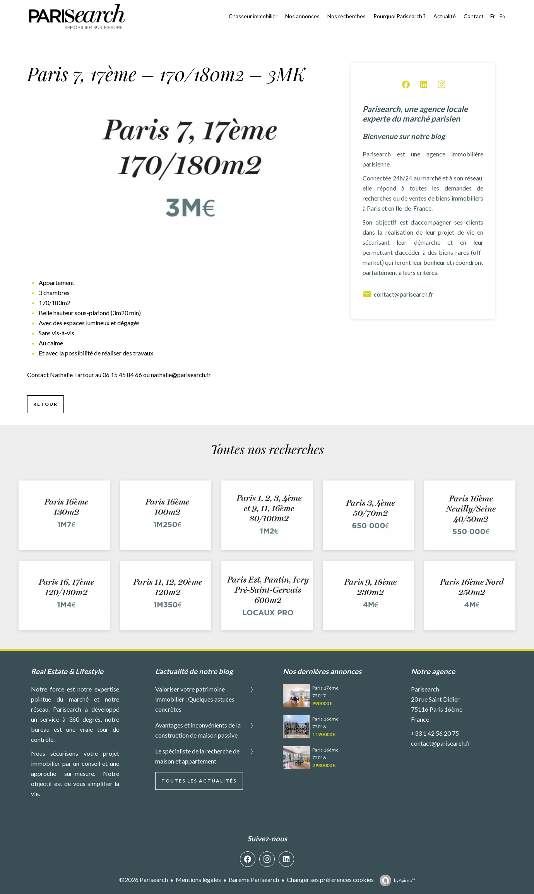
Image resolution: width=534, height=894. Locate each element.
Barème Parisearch (254, 879)
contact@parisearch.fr (398, 294)
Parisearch (425, 689)
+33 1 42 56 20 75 (435, 733)
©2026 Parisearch (143, 879)
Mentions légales (198, 879)
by (404, 880)
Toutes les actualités (199, 781)
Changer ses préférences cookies (330, 879)
